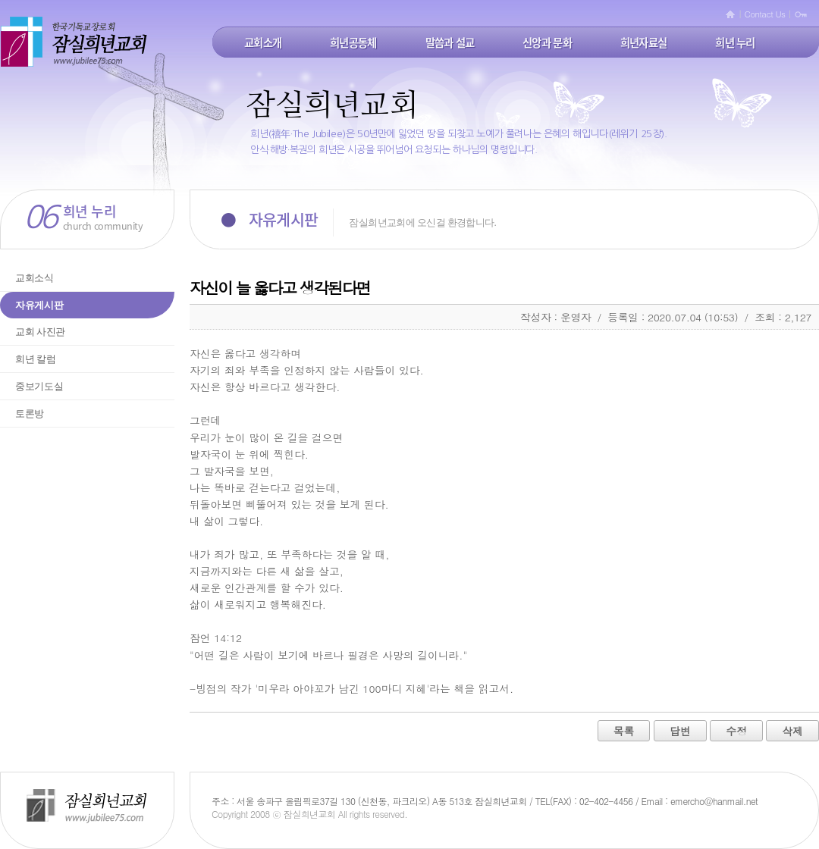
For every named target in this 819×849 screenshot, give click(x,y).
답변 (680, 730)
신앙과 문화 (547, 42)
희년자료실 (643, 42)
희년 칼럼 (35, 359)
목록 (624, 730)
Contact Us (765, 14)
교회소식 (34, 278)
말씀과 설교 (450, 42)
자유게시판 (39, 305)
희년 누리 (735, 42)
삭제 (792, 730)
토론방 (29, 413)
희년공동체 (353, 42)
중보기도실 (39, 386)
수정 (736, 730)
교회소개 (262, 42)
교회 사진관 (40, 331)
